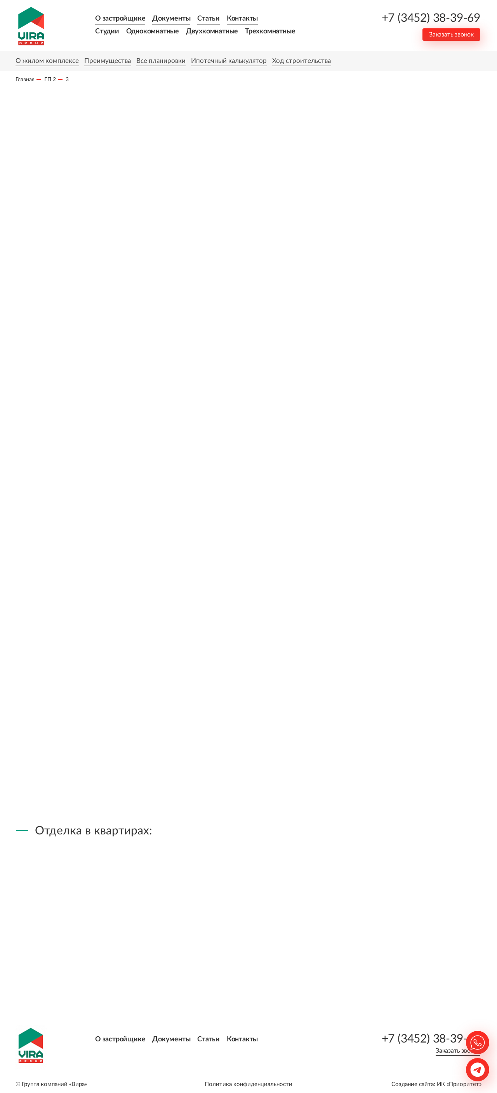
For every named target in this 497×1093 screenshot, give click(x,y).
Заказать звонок (451, 34)
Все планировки (161, 60)
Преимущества (107, 60)
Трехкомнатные (270, 31)
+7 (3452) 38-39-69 (431, 18)
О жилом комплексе (47, 60)
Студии (107, 31)
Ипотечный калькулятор (229, 60)
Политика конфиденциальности (248, 1084)
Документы (171, 18)
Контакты (242, 18)
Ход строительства (301, 60)
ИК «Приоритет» (459, 1084)
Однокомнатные (152, 31)
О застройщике (120, 18)
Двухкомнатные (212, 31)
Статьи (208, 18)
